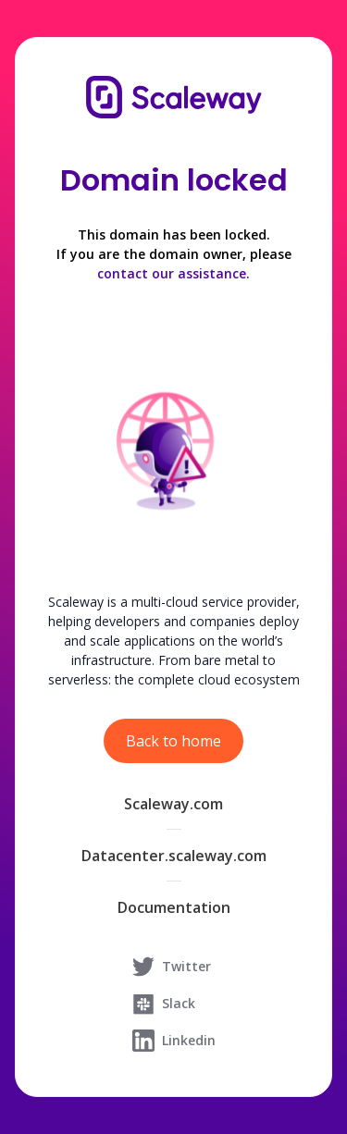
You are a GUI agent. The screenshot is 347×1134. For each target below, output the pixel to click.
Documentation (174, 907)
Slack (163, 1003)
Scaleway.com (173, 804)
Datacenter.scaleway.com (173, 855)
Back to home (173, 741)
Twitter (171, 966)
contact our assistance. (173, 273)
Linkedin (174, 1040)
